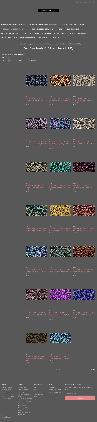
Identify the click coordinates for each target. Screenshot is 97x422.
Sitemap (4, 402)
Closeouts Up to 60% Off (32, 33)
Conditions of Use (43, 37)
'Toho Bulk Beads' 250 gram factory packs (15, 29)
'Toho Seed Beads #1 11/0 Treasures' (43, 29)
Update (20, 60)
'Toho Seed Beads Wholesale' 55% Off (13, 25)
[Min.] (5, 60)
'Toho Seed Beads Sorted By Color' (73, 25)
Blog (15, 37)
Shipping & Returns (60, 33)
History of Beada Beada (27, 37)
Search (76, 2)
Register (87, 2)
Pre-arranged (46, 33)
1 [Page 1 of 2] (56, 369)
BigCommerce (10, 416)
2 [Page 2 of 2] (59, 369)
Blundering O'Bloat (38, 394)
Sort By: (28, 60)
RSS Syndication (6, 37)
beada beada (37, 393)
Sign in (82, 2)
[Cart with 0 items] (93, 2)
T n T (35, 389)
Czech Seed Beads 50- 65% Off (11, 33)
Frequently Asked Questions (78, 33)
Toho (35, 387)
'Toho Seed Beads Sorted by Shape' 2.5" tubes (44, 25)
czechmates (37, 391)
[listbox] (36, 60)
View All (35, 396)
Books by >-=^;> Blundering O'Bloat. (68, 29)
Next (93, 370)
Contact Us (55, 37)
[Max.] (12, 60)
